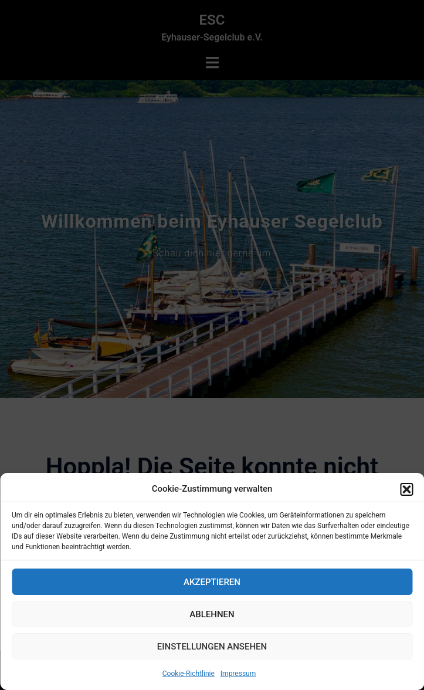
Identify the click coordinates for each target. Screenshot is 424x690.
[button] (406, 489)
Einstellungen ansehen (212, 646)
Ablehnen (211, 614)
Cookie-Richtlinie (188, 673)
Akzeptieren (212, 582)
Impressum (238, 673)
